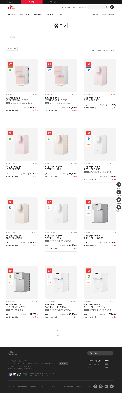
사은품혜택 (103, 14)
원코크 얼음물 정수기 (13, 98)
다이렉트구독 (12, 14)
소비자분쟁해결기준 (67, 386)
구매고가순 (113, 50)
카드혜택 (111, 14)
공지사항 (81, 7)
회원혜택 (95, 14)
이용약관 (33, 386)
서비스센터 (53, 2)
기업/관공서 (75, 7)
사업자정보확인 (63, 363)
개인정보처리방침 (43, 386)
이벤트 (28, 14)
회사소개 (11, 386)
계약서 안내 (54, 386)
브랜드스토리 (50, 14)
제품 (21, 14)
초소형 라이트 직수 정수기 (92, 98)
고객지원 (59, 14)
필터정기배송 (38, 14)
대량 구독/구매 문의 (22, 386)
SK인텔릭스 (14, 2)
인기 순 (94, 50)
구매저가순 (105, 50)
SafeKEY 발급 (79, 386)
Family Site (93, 353)
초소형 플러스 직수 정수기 (92, 236)
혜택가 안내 (17, 110)
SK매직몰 (36, 2)
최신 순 (99, 50)
